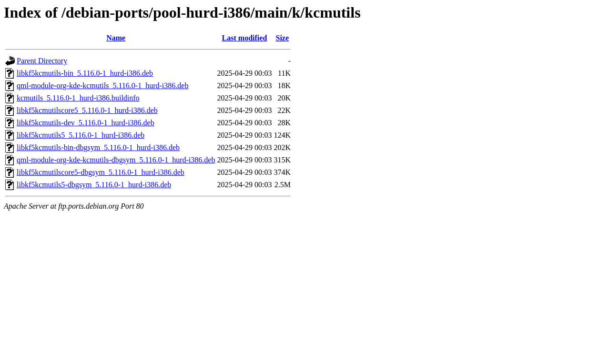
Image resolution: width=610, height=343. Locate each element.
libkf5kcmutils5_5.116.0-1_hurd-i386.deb (80, 135)
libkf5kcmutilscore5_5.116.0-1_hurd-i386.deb (87, 110)
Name (115, 38)
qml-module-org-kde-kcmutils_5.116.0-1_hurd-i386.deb (102, 85)
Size (282, 38)
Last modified (244, 38)
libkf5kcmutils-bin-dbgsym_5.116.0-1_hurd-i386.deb (98, 147)
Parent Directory (42, 61)
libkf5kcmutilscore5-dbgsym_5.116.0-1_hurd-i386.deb (100, 172)
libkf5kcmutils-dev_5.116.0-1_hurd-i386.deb (85, 123)
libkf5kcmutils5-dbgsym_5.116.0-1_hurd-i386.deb (94, 185)
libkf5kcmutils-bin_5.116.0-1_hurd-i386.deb (85, 73)
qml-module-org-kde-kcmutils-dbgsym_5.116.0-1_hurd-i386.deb (116, 160)
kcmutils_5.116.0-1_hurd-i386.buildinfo (78, 98)
